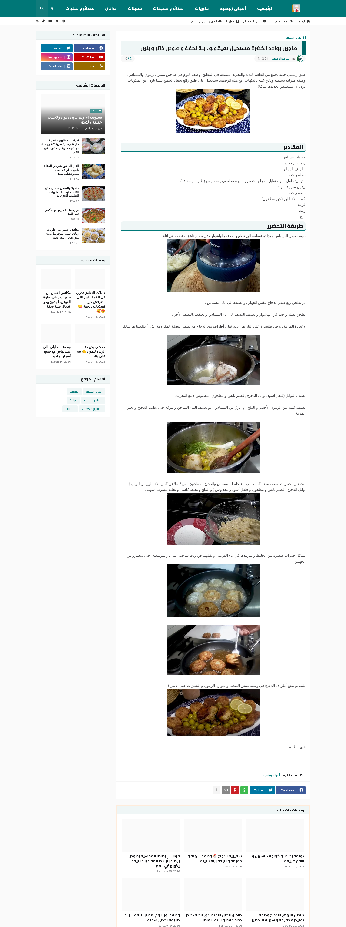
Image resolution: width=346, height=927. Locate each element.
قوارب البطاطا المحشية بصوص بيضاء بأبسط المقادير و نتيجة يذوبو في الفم (154, 860)
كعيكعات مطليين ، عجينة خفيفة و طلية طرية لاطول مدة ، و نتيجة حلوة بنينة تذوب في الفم (60, 146)
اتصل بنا (232, 21)
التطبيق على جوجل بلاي (206, 21)
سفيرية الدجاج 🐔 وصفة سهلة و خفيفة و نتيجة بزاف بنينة (214, 858)
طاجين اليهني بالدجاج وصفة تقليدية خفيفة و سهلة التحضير (278, 917)
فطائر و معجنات (168, 8)
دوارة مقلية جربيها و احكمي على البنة (62, 212)
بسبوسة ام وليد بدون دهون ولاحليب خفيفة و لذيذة (75, 119)
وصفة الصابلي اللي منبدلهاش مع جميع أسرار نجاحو (57, 351)
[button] (52, 8)
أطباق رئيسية (233, 8)
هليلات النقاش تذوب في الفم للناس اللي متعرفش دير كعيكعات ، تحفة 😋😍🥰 (91, 302)
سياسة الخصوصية (281, 21)
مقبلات (135, 8)
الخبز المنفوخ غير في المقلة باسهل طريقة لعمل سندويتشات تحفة (61, 170)
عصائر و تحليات (79, 8)
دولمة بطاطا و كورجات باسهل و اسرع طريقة (278, 858)
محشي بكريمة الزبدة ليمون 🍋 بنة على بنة (91, 351)
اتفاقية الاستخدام (254, 21)
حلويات (202, 8)
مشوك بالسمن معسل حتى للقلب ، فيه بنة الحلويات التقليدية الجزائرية (62, 192)
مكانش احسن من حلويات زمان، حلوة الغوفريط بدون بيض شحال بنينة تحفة (62, 233)
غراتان (111, 8)
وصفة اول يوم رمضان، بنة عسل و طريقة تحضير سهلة (152, 917)
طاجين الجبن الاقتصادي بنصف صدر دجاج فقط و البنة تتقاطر (214, 917)
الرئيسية (265, 8)
